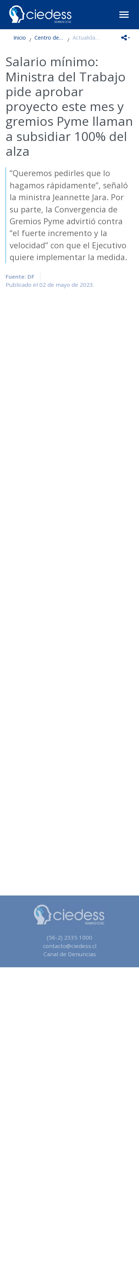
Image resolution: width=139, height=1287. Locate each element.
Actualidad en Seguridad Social (87, 37)
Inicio (19, 37)
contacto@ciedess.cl (69, 946)
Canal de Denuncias (69, 954)
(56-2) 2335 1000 (69, 937)
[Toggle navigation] (124, 15)
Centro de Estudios (49, 37)
